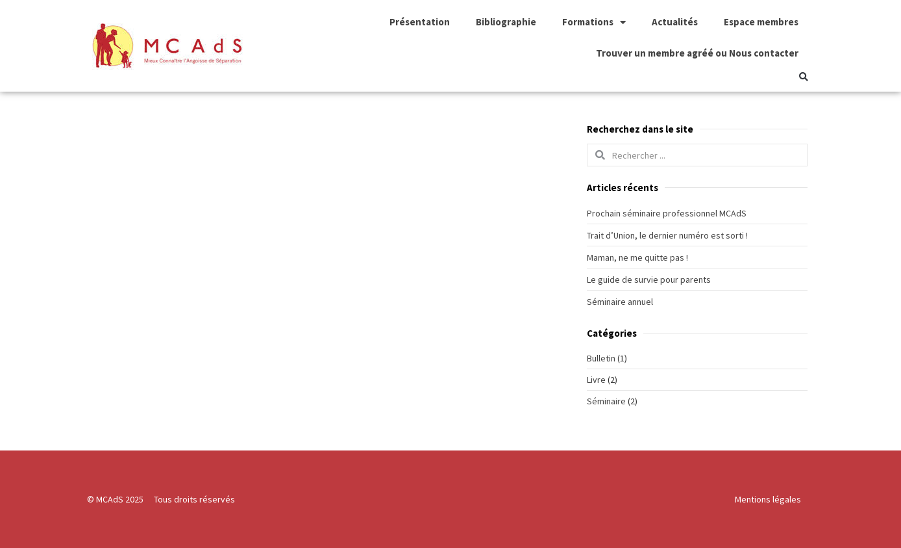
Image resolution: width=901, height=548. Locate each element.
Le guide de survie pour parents (649, 279)
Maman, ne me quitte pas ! (637, 257)
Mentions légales (768, 499)
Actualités (675, 22)
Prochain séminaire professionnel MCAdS (667, 213)
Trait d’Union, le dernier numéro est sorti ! (667, 235)
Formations (594, 22)
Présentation (419, 22)
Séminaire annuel (620, 301)
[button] (803, 77)
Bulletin (601, 358)
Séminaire (606, 401)
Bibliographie (506, 22)
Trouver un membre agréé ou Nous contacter (697, 53)
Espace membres (761, 22)
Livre (596, 379)
